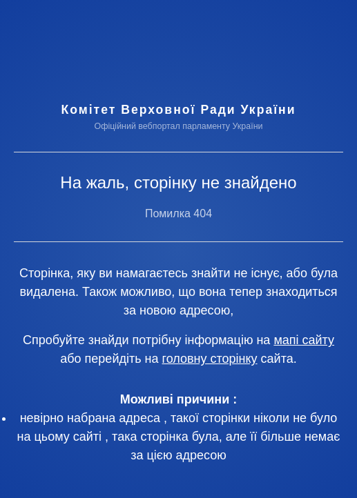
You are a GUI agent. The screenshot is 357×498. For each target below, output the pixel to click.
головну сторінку (210, 359)
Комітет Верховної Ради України (178, 110)
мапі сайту (303, 340)
